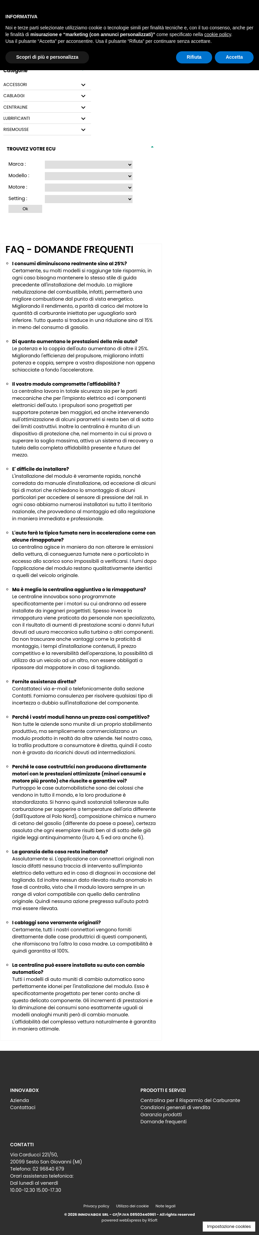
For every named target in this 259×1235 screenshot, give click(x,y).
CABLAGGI (14, 96)
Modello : (18, 175)
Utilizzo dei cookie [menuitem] (132, 1206)
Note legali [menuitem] (165, 1206)
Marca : (17, 164)
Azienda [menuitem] (19, 1100)
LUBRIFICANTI (16, 118)
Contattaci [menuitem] (22, 1107)
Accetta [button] (234, 57)
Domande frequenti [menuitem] (164, 1121)
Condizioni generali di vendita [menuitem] (175, 1107)
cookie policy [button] (217, 34)
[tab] (47, 85)
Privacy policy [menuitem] (97, 1206)
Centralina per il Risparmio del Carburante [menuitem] (190, 1100)
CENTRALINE (15, 107)
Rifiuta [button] (194, 57)
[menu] (64, 1102)
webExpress (130, 1220)
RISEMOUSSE (16, 129)
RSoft (152, 1220)
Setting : (17, 198)
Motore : (17, 187)
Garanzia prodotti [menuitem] (161, 1114)
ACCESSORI (15, 84)
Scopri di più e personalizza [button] (47, 57)
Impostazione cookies (229, 1226)
